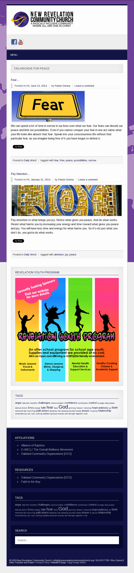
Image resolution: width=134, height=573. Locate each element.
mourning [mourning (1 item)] (31, 411)
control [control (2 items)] (93, 402)
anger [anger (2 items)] (18, 402)
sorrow (92, 160)
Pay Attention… (20, 173)
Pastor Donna (62, 85)
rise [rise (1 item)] (28, 414)
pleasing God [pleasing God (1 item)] (55, 411)
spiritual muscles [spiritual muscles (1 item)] (57, 414)
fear (56, 160)
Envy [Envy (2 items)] (31, 407)
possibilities (80, 160)
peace (69, 160)
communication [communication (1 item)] (57, 403)
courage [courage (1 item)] (100, 403)
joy (66, 254)
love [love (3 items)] (115, 407)
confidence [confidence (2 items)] (70, 402)
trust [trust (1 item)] (85, 414)
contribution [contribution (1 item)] (83, 403)
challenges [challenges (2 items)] (44, 402)
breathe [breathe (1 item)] (34, 403)
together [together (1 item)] (79, 414)
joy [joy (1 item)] (110, 408)
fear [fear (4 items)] (50, 407)
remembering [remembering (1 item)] (21, 414)
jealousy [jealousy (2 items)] (103, 407)
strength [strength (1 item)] (71, 414)
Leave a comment (84, 85)
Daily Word (30, 160)
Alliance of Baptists (33, 445)
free (62, 160)
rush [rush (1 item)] (33, 414)
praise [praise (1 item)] (78, 411)
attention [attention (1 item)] (26, 403)
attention (59, 254)
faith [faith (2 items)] (43, 407)
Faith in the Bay (30, 481)
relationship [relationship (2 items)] (104, 410)
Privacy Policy (42, 562)
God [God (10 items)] (63, 407)
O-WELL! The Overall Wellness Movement (47, 449)
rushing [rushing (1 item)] (39, 414)
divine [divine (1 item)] (24, 408)
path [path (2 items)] (38, 410)
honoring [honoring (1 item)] (87, 408)
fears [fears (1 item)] (56, 408)
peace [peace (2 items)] (45, 410)
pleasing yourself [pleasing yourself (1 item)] (68, 411)
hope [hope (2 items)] (95, 407)
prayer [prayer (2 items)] (85, 410)
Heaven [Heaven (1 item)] (79, 408)
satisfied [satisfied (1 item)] (46, 414)
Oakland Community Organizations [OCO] (46, 453)
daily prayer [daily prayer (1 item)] (110, 403)
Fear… (15, 79)
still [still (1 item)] (66, 414)
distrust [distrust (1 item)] (18, 408)
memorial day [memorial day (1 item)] (21, 411)
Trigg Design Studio (76, 562)
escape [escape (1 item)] (37, 408)
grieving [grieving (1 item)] (72, 408)
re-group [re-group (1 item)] (93, 411)
